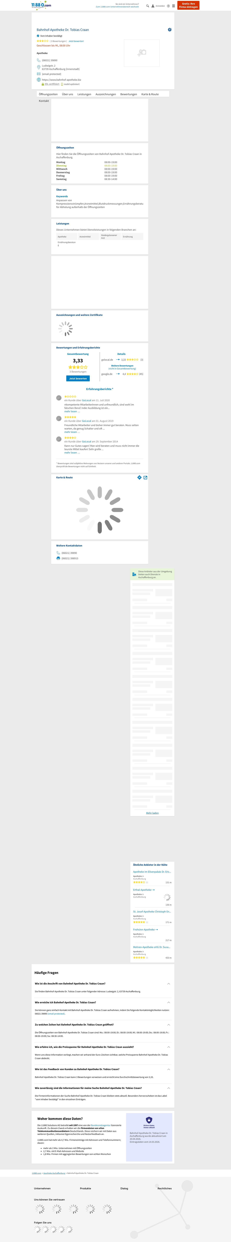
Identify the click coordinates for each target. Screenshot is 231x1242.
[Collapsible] (168, 983)
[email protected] (56, 1013)
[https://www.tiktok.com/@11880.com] (53, 1229)
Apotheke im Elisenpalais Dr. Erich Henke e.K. (152, 871)
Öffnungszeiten (48, 94)
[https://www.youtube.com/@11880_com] (69, 1229)
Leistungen (84, 94)
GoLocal (86, 400)
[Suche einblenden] (148, 5)
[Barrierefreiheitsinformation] (169, 5)
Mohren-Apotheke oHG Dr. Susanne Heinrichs (152, 947)
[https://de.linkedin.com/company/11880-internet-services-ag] (61, 1229)
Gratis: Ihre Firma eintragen (188, 5)
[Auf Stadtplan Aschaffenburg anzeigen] (145, 477)
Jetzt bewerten (78, 378)
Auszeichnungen (106, 94)
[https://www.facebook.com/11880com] (37, 1229)
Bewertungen (128, 94)
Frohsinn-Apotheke (144, 929)
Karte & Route (150, 94)
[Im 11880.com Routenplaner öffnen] (139, 477)
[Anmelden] (159, 5)
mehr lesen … (72, 411)
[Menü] (174, 5)
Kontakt (44, 101)
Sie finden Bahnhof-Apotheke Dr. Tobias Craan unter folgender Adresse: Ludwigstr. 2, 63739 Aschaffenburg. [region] (88, 991)
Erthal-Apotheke (142, 889)
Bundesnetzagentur (101, 1125)
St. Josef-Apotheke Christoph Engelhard (152, 911)
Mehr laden (152, 813)
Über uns (67, 94)
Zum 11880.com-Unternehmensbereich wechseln (117, 6)
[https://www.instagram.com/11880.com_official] (45, 1229)
